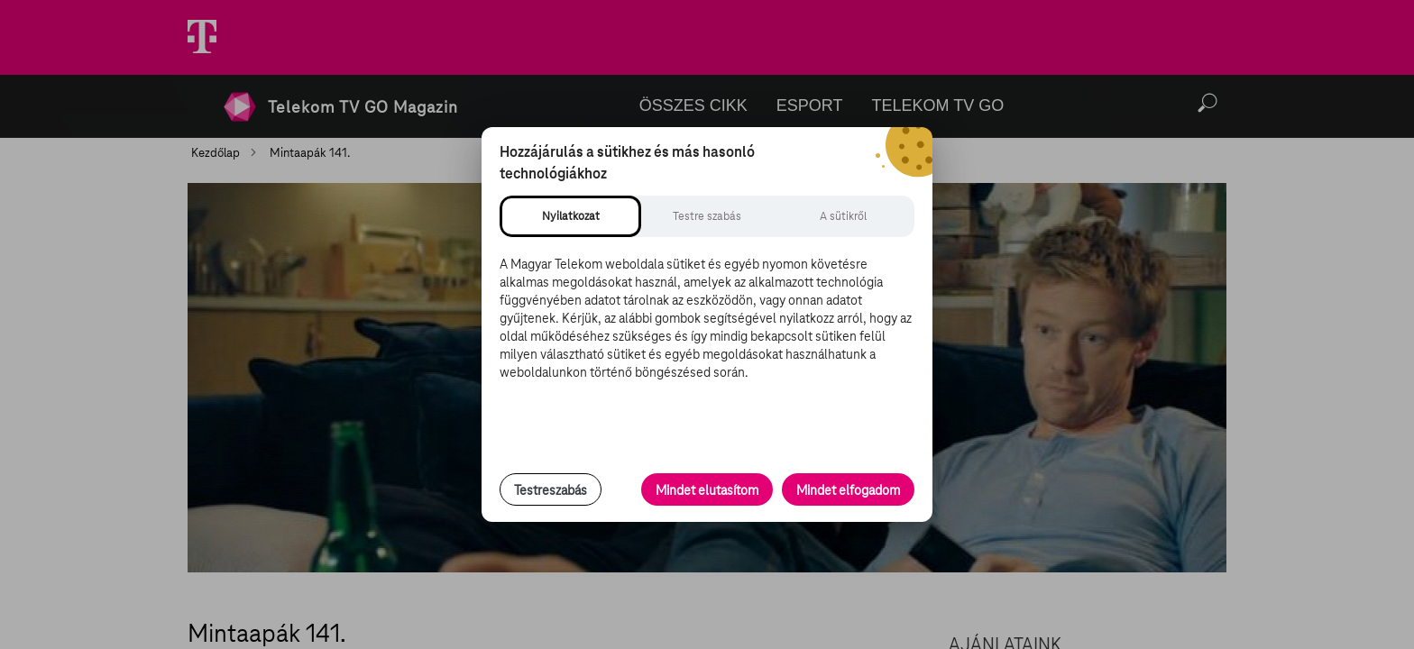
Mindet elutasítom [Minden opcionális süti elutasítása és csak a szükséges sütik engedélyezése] (707, 490)
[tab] (570, 216)
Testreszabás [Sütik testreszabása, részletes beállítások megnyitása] (550, 490)
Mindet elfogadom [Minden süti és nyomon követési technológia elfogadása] (848, 490)
